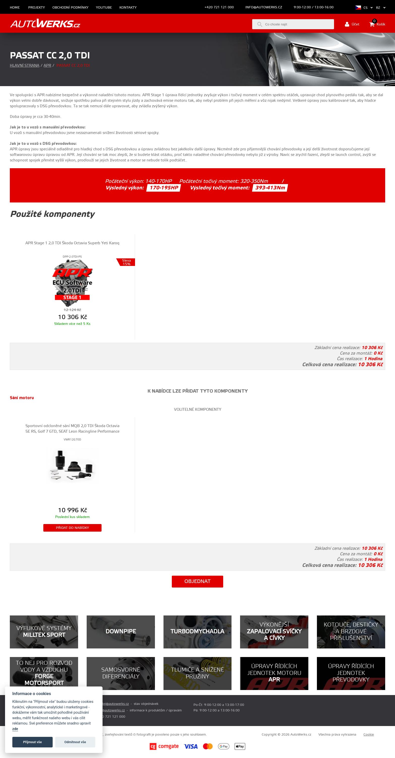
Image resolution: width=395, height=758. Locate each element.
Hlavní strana (24, 65)
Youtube (104, 7)
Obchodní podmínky (70, 7)
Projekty (36, 7)
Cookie (369, 735)
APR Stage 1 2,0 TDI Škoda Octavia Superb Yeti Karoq (72, 243)
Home (15, 7)
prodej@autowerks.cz (112, 704)
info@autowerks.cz (263, 7)
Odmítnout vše (75, 742)
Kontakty (128, 7)
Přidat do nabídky (72, 528)
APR (47, 65)
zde (15, 729)
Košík (377, 24)
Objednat (197, 581)
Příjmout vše (32, 742)
